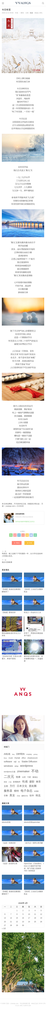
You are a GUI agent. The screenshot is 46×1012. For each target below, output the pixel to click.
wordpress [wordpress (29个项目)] (26, 765)
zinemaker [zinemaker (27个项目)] (23, 771)
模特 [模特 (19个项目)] (16, 790)
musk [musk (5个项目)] (11, 758)
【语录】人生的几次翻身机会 (34, 583)
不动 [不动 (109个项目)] (34, 771)
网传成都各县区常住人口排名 (12, 626)
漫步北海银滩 (7, 562)
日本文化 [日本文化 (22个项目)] (22, 786)
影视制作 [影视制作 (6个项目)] (16, 782)
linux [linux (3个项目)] (5, 758)
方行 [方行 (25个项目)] (12, 785)
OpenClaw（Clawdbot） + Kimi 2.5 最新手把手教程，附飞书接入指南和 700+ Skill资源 (34, 859)
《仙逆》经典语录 (12, 835)
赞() (17, 543)
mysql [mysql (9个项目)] (17, 758)
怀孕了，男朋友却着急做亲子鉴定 (34, 626)
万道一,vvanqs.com (12, 1003)
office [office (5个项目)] (24, 758)
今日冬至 (20, 506)
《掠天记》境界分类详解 (34, 835)
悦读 (31, 13)
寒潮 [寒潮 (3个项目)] (5, 782)
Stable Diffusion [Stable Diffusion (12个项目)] (29, 761)
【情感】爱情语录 (12, 604)
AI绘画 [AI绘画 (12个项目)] (7, 754)
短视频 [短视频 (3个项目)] (36, 791)
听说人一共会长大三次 (34, 604)
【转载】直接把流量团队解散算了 (12, 583)
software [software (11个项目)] (8, 761)
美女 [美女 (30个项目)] (12, 795)
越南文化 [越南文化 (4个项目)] (24, 796)
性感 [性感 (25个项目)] (25, 781)
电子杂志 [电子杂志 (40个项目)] (26, 790)
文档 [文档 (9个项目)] (6, 786)
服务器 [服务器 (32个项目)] (8, 790)
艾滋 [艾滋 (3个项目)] (18, 796)
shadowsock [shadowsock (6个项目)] (32, 758)
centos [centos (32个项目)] (20, 753)
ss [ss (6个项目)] (19, 762)
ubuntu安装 (12, 814)
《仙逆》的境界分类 (12, 856)
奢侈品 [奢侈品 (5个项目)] (35, 777)
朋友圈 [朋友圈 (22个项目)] (33, 786)
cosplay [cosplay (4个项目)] (29, 754)
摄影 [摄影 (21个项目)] (31, 781)
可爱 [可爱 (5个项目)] (29, 777)
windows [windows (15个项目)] (8, 766)
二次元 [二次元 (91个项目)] (9, 776)
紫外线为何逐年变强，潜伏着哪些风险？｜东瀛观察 (34, 650)
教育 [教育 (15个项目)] (38, 781)
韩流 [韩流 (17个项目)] (38, 795)
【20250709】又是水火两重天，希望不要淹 (12, 649)
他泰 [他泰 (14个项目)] (18, 777)
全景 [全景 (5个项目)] (24, 777)
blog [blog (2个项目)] (13, 754)
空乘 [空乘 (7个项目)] (6, 796)
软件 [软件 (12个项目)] (32, 795)
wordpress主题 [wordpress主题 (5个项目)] (9, 772)
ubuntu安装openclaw (34, 814)
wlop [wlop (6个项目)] (16, 766)
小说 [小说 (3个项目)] (9, 782)
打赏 (29, 543)
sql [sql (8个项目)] (15, 761)
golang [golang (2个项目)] (35, 754)
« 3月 (4, 928)
